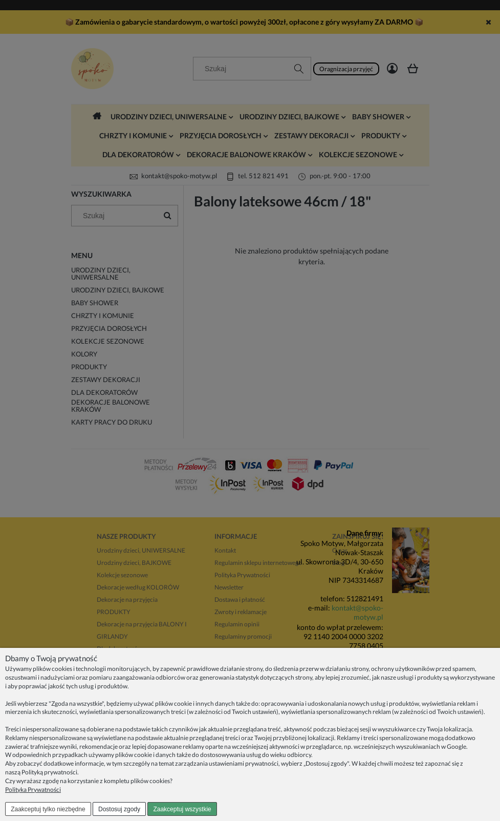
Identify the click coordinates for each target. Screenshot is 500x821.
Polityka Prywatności (33, 789)
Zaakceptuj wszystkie (182, 809)
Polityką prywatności (49, 772)
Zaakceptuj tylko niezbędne (48, 809)
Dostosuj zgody (119, 809)
